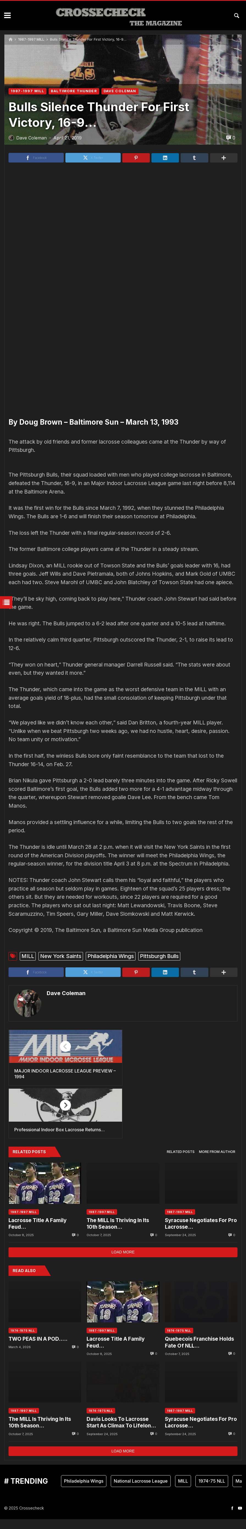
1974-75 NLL (211, 1491)
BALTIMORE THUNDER (74, 91)
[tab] (181, 1162)
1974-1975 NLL (23, 1340)
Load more (122, 1262)
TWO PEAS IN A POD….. (38, 1349)
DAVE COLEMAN (120, 91)
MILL (27, 1019)
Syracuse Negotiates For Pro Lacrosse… (201, 1233)
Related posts (181, 1162)
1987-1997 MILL (31, 39)
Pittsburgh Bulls (159, 1019)
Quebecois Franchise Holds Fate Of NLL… (199, 1352)
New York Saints (60, 1019)
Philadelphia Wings (110, 1019)
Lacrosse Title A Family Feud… (38, 1233)
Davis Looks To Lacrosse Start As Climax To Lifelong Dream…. (120, 1432)
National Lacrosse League (141, 1491)
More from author (217, 1162)
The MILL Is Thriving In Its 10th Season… (118, 1233)
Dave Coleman (65, 1056)
